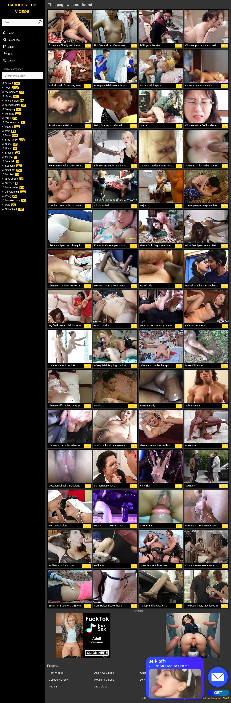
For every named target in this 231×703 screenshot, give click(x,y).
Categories (11, 40)
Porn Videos (56, 672)
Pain (9, 131)
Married (10, 174)
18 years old (14, 191)
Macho (9, 157)
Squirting (12, 165)
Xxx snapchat (13, 122)
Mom (10, 135)
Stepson (11, 152)
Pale (9, 204)
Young (10, 96)
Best (7, 53)
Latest (8, 47)
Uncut (9, 148)
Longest (9, 60)
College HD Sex (58, 679)
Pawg (9, 196)
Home (8, 33)
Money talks (13, 187)
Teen (10, 87)
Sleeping (11, 109)
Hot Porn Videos (104, 679)
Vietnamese (13, 92)
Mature (11, 126)
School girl (13, 209)
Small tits (12, 170)
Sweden (10, 183)
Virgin (9, 118)
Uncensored (13, 100)
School (11, 83)
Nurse (10, 144)
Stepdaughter (14, 105)
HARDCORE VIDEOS (22, 8)
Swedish (10, 161)
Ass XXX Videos (104, 672)
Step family (13, 139)
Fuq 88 (53, 686)
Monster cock (14, 200)
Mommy (11, 113)
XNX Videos (101, 686)
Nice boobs (12, 178)
